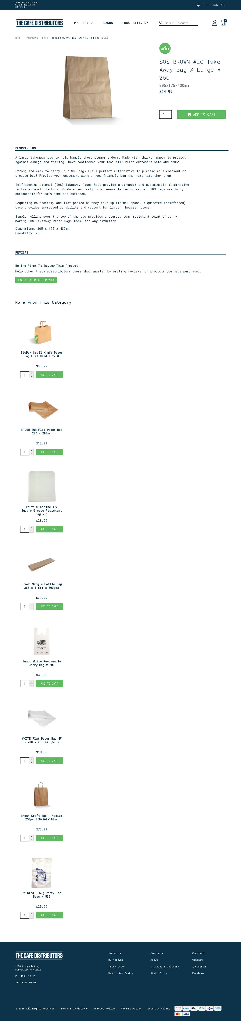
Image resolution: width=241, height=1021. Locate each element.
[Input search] (178, 23)
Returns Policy (131, 1008)
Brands (107, 23)
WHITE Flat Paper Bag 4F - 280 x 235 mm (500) (42, 740)
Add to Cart (201, 114)
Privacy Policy (104, 1008)
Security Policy (159, 1008)
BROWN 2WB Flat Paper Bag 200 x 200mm (41, 431)
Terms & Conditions (74, 1008)
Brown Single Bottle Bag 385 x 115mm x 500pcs (42, 586)
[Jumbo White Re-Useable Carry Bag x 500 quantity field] (24, 683)
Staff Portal (159, 973)
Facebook (198, 973)
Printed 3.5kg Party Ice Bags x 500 (41, 894)
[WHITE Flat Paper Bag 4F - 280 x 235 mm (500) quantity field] (24, 760)
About (154, 959)
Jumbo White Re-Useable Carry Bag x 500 (41, 663)
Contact (197, 959)
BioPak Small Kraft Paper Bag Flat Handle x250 (42, 354)
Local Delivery (135, 23)
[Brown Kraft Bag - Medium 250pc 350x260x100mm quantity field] (24, 838)
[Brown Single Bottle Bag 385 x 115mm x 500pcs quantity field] (24, 606)
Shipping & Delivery (164, 966)
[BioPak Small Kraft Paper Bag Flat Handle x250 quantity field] (24, 374)
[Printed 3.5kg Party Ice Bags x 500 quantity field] (24, 915)
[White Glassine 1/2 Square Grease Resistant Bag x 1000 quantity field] (24, 529)
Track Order (116, 966)
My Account (115, 959)
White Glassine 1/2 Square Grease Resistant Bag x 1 (41, 510)
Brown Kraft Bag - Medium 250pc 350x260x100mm (42, 817)
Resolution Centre (120, 973)
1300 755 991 (214, 5)
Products (81, 23)
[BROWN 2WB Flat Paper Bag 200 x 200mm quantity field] (24, 452)
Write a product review (36, 280)
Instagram (199, 966)
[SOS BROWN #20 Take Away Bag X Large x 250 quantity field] (165, 114)
